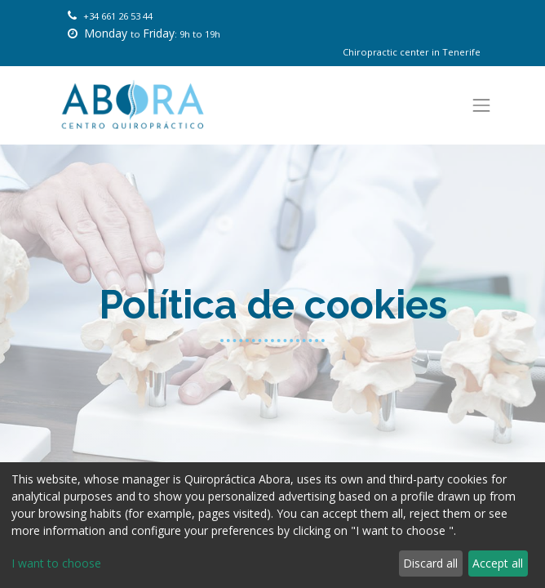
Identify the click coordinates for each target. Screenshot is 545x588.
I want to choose (56, 563)
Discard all (430, 563)
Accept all (497, 563)
